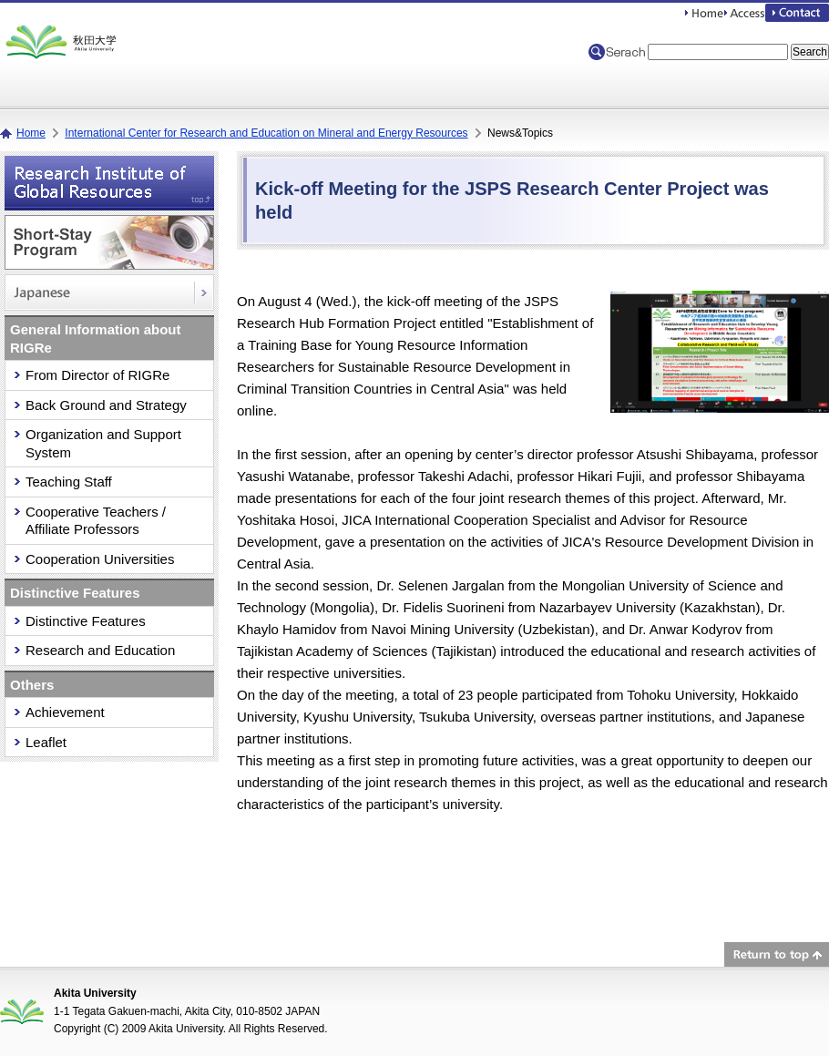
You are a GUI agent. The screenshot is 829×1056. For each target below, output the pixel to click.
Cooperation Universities (100, 559)
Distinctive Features (86, 621)
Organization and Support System (103, 443)
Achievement (65, 712)
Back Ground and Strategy (106, 405)
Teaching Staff (69, 481)
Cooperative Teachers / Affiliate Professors (96, 521)
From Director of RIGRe (97, 375)
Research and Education (100, 650)
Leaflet (46, 742)
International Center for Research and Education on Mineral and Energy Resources (266, 133)
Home (31, 133)
